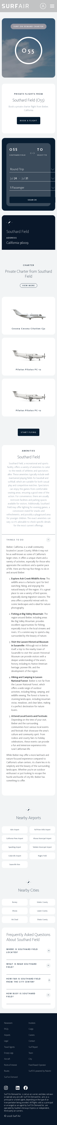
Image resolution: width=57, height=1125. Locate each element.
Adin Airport (14, 830)
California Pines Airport (14, 838)
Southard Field (17, 155)
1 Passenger (32, 187)
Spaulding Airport (14, 847)
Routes (6, 1071)
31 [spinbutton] (27, 178)
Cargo (31, 1029)
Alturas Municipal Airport (42, 838)
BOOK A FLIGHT (28, 121)
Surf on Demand (11, 1077)
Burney (14, 902)
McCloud (14, 919)
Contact (32, 1041)
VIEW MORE (28, 285)
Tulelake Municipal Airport (42, 847)
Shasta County (42, 919)
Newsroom (8, 1023)
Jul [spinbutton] (11, 178)
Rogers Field (42, 856)
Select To (42, 155)
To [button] (40, 149)
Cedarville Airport (14, 856)
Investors (32, 1023)
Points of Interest (10, 1065)
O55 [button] (13, 149)
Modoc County (42, 902)
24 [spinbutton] (15, 178)
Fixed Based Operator (37, 1065)
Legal (6, 1041)
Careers (32, 1035)
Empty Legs (8, 1053)
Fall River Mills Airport (42, 830)
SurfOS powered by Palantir (40, 1071)
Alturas (14, 911)
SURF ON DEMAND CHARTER (29, 26)
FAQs (6, 1029)
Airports (7, 1035)
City (30, 1059)
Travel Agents (9, 1047)
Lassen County (42, 911)
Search (32, 200)
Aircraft (7, 1059)
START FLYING (28, 432)
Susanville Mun (14, 864)
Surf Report (33, 1047)
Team (31, 1053)
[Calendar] (53, 178)
